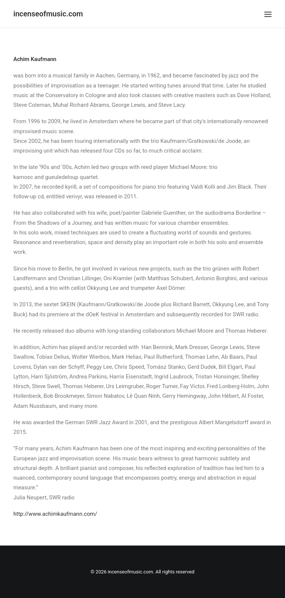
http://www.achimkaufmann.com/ (55, 514)
